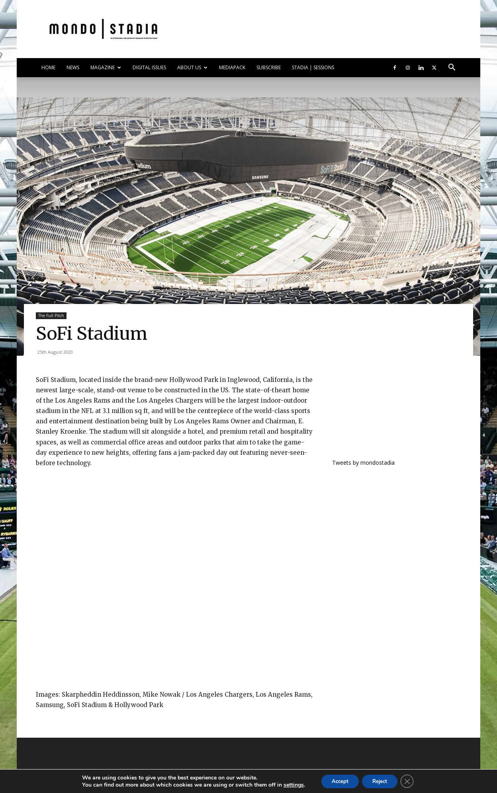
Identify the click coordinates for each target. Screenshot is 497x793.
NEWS (73, 67)
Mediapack (232, 67)
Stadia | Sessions (313, 67)
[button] (451, 68)
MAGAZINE (105, 67)
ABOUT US (192, 67)
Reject (381, 780)
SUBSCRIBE (268, 67)
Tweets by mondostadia (363, 462)
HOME (48, 67)
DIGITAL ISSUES (149, 67)
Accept (337, 780)
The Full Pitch (51, 315)
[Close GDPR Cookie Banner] (411, 781)
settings (288, 784)
